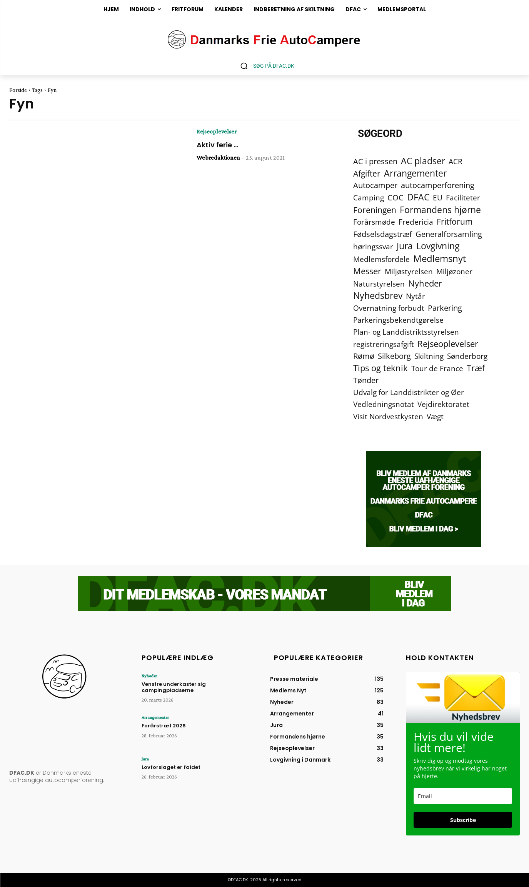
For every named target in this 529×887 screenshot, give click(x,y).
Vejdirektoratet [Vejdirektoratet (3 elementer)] (443, 404)
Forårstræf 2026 (164, 725)
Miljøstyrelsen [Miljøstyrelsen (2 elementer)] (409, 271)
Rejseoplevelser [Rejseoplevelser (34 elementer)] (447, 344)
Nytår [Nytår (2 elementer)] (415, 296)
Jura (145, 759)
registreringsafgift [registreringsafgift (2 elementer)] (383, 344)
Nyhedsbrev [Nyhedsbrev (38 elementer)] (377, 296)
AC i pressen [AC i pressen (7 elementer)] (375, 161)
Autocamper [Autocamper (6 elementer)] (375, 185)
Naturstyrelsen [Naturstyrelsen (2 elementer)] (379, 284)
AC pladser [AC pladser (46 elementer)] (423, 161)
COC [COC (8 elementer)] (395, 197)
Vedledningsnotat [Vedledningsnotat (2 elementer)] (383, 404)
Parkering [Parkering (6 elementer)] (445, 308)
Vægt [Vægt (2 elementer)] (435, 416)
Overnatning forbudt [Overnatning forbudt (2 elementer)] (388, 308)
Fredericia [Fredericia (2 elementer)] (416, 222)
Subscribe (463, 820)
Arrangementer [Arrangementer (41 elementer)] (415, 173)
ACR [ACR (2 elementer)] (455, 161)
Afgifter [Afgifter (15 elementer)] (366, 173)
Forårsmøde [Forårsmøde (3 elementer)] (374, 222)
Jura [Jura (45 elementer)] (405, 246)
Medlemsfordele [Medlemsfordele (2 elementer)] (381, 259)
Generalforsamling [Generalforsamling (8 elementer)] (449, 234)
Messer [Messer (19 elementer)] (367, 271)
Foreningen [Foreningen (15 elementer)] (374, 210)
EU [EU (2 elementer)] (437, 197)
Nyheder (149, 676)
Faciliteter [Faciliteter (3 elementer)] (463, 198)
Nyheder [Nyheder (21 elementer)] (425, 283)
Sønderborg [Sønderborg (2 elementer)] (467, 356)
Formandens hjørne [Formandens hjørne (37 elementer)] (440, 210)
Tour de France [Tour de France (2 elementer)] (437, 368)
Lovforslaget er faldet (171, 767)
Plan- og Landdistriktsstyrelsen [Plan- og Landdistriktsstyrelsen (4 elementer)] (406, 332)
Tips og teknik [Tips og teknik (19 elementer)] (380, 368)
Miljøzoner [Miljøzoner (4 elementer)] (454, 271)
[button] (264, 66)
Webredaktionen (218, 157)
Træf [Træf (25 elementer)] (476, 368)
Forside (18, 90)
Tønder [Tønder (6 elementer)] (366, 380)
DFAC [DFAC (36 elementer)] (418, 197)
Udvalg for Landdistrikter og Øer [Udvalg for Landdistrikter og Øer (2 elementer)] (408, 392)
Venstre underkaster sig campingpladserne (174, 687)
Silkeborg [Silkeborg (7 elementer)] (394, 356)
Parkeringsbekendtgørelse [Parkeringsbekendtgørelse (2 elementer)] (398, 320)
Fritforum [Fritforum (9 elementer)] (454, 222)
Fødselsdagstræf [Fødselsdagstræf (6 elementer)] (382, 234)
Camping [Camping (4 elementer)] (368, 197)
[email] (463, 796)
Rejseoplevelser (217, 131)
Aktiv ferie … (217, 145)
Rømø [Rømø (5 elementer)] (363, 356)
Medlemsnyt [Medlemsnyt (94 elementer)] (439, 258)
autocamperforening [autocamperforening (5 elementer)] (437, 185)
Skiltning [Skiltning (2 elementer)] (429, 356)
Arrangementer (155, 717)
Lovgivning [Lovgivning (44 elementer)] (437, 246)
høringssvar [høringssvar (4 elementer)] (373, 246)
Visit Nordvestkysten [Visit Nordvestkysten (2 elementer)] (388, 416)
